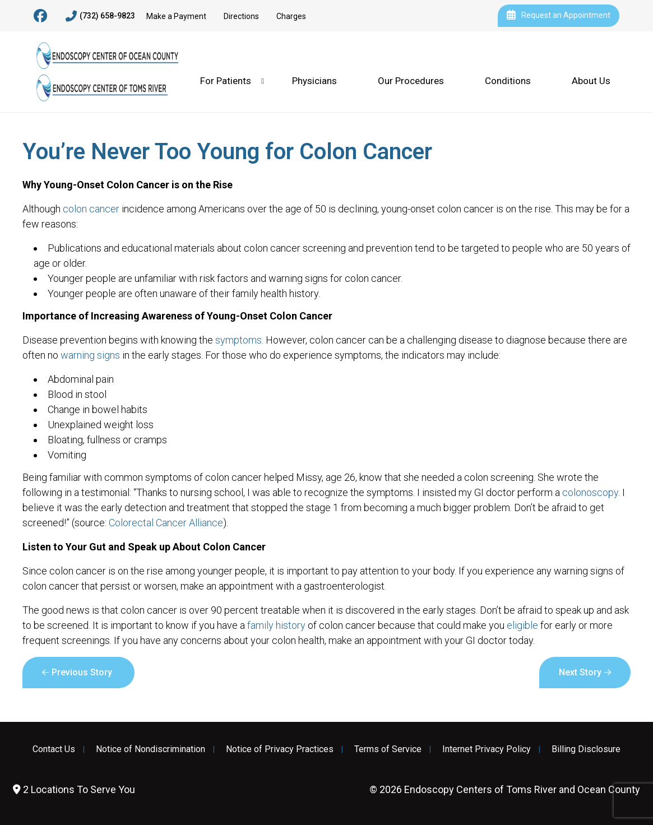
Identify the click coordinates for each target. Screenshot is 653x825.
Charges (291, 16)
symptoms (238, 340)
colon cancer (91, 209)
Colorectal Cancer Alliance (166, 523)
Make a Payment (176, 16)
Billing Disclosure (586, 749)
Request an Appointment (558, 15)
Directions (241, 16)
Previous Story (82, 672)
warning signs (90, 355)
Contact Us (54, 749)
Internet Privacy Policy (486, 749)
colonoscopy (590, 492)
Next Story (580, 672)
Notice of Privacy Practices (280, 749)
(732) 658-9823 (100, 16)
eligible (522, 625)
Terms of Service (388, 749)
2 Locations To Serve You (74, 789)
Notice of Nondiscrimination (150, 749)
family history (276, 625)
